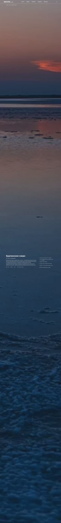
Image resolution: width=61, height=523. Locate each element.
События (40, 1)
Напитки (33, 1)
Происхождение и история (46, 257)
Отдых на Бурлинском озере (47, 263)
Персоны (46, 1)
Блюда (27, 1)
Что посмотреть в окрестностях (47, 265)
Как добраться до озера (46, 267)
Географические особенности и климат (47, 260)
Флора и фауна (44, 261)
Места (23, 1)
